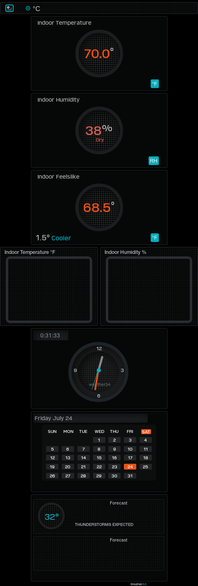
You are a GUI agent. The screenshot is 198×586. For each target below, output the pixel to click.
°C (35, 8)
